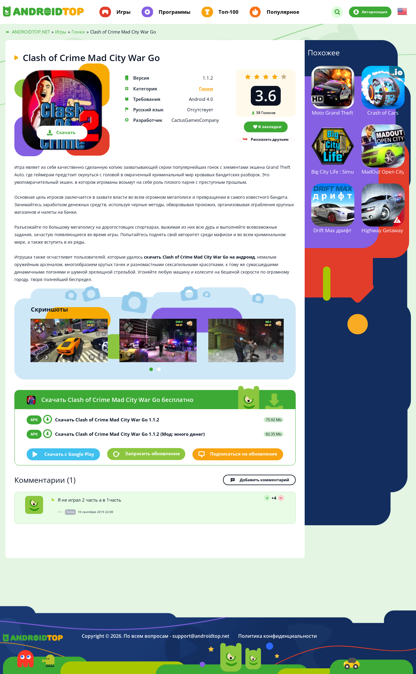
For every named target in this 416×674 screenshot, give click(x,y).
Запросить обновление (152, 454)
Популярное (283, 12)
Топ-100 (228, 12)
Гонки (206, 88)
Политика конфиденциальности (277, 635)
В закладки (269, 126)
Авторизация (374, 11)
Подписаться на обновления (243, 454)
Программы (174, 12)
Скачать (65, 132)
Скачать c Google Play (70, 454)
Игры (123, 12)
